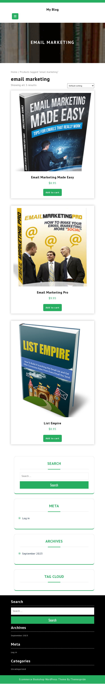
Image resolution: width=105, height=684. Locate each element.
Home (14, 71)
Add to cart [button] (52, 192)
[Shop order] (80, 85)
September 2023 (32, 553)
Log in (26, 518)
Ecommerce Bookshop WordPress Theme (42, 661)
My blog (52, 9)
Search (54, 485)
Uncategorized (18, 651)
